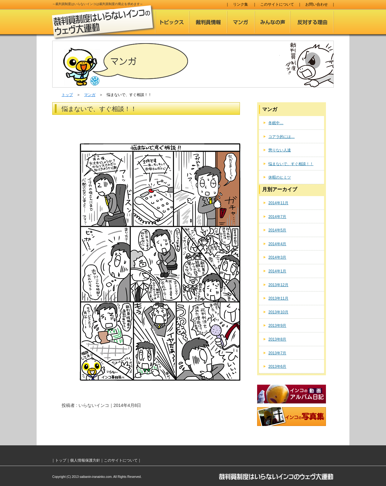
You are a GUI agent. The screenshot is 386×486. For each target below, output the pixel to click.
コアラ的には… (281, 136)
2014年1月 (277, 271)
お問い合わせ (316, 4)
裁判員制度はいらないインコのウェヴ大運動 (104, 22)
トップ (67, 95)
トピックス (172, 22)
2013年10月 (278, 312)
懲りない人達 (279, 150)
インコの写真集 (291, 416)
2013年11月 (278, 298)
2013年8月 (277, 339)
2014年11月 (278, 203)
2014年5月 (277, 230)
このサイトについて (277, 4)
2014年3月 (277, 257)
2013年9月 (277, 325)
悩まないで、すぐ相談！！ (290, 164)
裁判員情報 (208, 22)
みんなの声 (272, 22)
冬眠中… (275, 123)
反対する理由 (312, 22)
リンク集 (240, 4)
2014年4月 (277, 244)
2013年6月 (277, 366)
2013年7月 (277, 353)
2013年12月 (278, 285)
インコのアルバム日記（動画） (291, 394)
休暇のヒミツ (279, 177)
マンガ (241, 22)
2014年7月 (277, 217)
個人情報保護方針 (85, 460)
